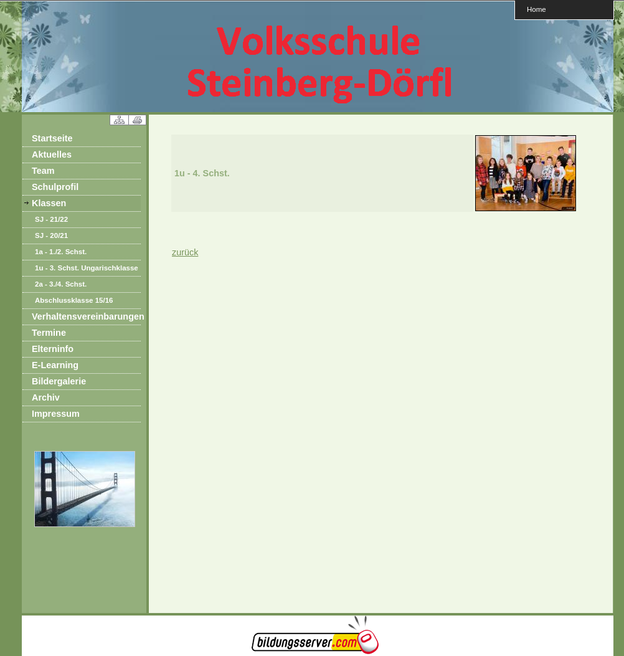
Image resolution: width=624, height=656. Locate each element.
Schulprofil (55, 187)
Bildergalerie (59, 381)
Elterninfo (52, 349)
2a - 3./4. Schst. (61, 284)
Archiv (46, 397)
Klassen (49, 203)
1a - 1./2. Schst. (61, 251)
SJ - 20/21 (51, 235)
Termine (49, 333)
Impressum (56, 414)
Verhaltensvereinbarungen (86, 316)
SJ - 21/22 (51, 219)
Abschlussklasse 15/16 (74, 300)
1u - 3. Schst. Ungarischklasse (86, 268)
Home (536, 9)
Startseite (52, 138)
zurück (185, 252)
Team (43, 171)
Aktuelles (52, 154)
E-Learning (55, 365)
